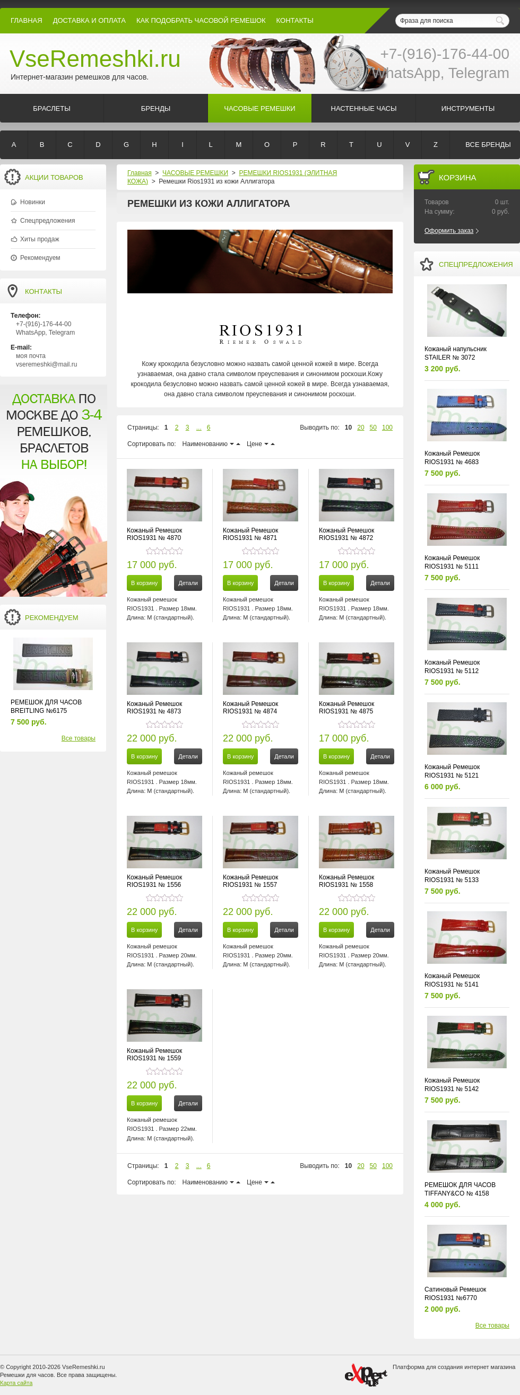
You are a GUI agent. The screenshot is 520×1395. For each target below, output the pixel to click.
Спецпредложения (47, 220)
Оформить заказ (448, 230)
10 (348, 427)
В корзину (144, 583)
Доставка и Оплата (89, 20)
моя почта (31, 356)
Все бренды (487, 145)
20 (360, 427)
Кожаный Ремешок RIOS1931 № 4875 (346, 707)
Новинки (32, 202)
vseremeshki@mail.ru (46, 364)
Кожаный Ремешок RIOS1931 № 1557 (250, 881)
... (199, 427)
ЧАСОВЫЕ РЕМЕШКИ (195, 173)
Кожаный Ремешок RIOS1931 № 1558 (346, 881)
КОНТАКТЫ (295, 20)
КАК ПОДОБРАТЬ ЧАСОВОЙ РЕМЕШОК (201, 20)
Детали (188, 583)
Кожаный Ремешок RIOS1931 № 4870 (154, 534)
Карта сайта (16, 1383)
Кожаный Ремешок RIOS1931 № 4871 (250, 534)
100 (387, 427)
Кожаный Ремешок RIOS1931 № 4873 (154, 707)
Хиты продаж (39, 239)
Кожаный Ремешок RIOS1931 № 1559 (154, 1054)
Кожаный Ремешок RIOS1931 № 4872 (346, 534)
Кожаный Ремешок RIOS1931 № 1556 (154, 881)
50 (373, 427)
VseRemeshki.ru (95, 59)
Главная (26, 20)
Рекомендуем (40, 257)
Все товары (79, 738)
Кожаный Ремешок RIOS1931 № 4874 (250, 707)
